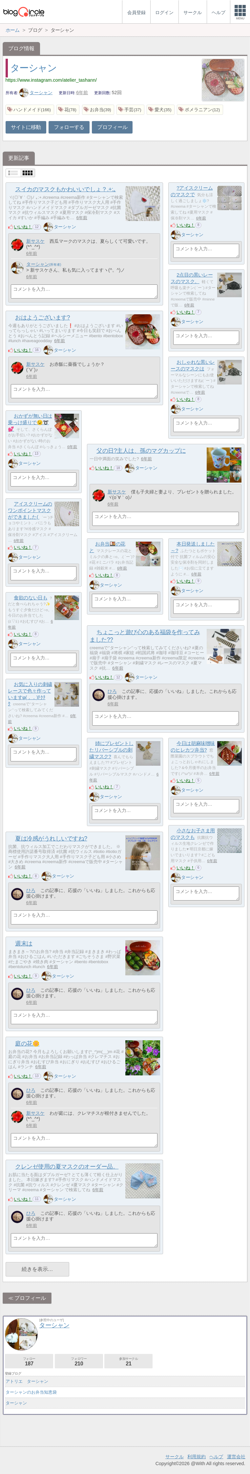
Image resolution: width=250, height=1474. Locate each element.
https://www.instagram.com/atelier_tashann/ (51, 80)
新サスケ (35, 241)
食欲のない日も (30, 597)
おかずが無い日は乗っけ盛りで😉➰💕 (30, 422)
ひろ (112, 691)
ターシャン (33, 68)
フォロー (29, 1361)
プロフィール (112, 127)
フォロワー (79, 1361)
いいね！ (23, 226)
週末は (23, 943)
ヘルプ (216, 1456)
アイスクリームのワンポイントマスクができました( (30, 510)
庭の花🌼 (27, 1043)
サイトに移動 (26, 127)
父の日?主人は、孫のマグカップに (141, 450)
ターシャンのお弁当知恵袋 (31, 1392)
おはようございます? (42, 317)
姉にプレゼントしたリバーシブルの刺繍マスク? (111, 749)
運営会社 (236, 1456)
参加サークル (128, 1361)
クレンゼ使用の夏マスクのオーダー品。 (66, 1166)
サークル (174, 1456)
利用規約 (196, 1456)
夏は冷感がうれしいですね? (51, 838)
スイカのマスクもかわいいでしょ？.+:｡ (65, 189)
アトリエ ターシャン (27, 1381)
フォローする (69, 127)
